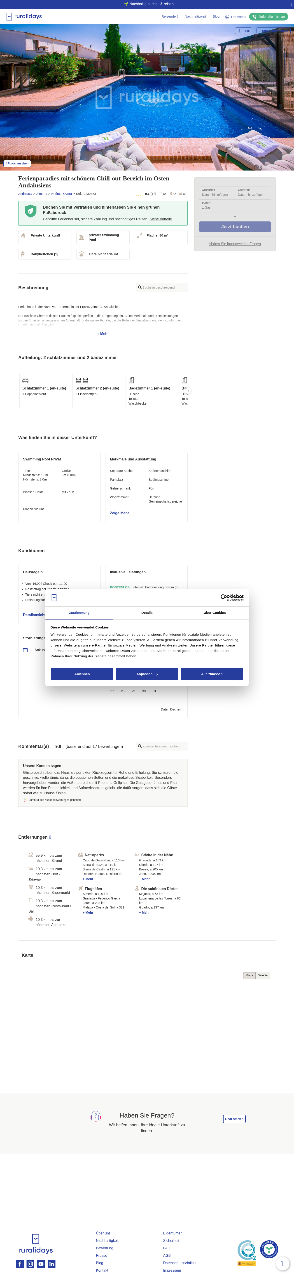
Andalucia (25, 194)
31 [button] (154, 691)
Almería (41, 194)
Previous (18, 390)
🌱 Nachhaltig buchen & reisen (145, 4)
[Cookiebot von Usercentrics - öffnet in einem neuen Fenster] (224, 597)
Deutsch (235, 17)
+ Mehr (103, 320)
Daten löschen (171, 709)
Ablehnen (82, 674)
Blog (216, 16)
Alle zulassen (212, 674)
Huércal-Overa (61, 194)
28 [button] (123, 691)
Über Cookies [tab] (215, 613)
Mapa (249, 975)
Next (187, 390)
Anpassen (147, 674)
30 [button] (144, 691)
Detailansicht (36, 615)
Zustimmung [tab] (79, 613)
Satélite (263, 975)
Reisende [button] (169, 16)
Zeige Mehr (121, 513)
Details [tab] (147, 613)
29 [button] (133, 691)
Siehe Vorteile (160, 219)
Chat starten (234, 1119)
